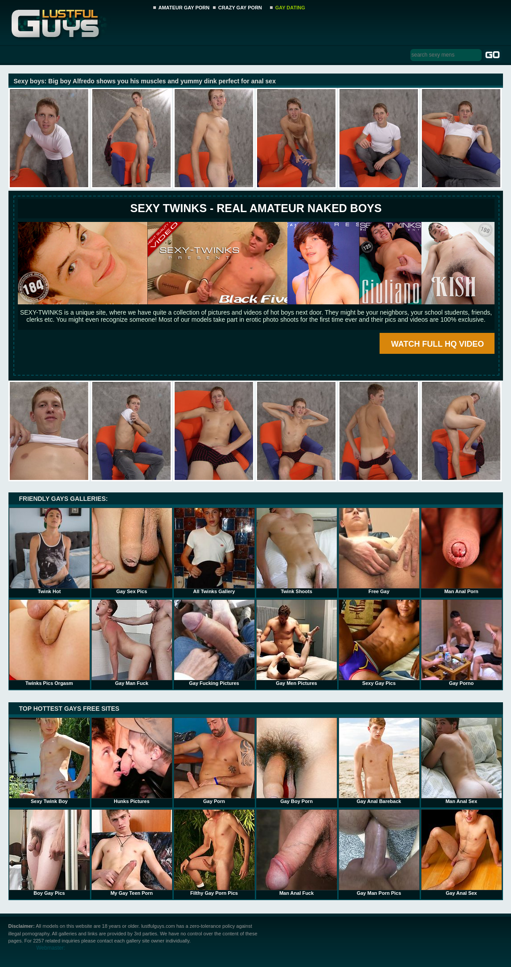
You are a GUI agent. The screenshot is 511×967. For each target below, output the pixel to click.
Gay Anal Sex (461, 852)
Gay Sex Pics (131, 551)
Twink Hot (49, 551)
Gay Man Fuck (131, 642)
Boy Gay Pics (49, 852)
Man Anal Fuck (296, 852)
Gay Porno (461, 642)
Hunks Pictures (131, 760)
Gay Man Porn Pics (379, 852)
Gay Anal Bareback (379, 760)
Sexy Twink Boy (49, 760)
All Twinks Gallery (214, 551)
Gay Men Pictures (296, 642)
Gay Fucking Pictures (214, 642)
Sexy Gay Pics (379, 642)
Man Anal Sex (461, 760)
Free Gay (379, 551)
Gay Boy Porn (296, 760)
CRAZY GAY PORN (240, 7)
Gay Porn (214, 760)
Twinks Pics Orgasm (49, 642)
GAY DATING (290, 7)
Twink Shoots (296, 551)
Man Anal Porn (461, 551)
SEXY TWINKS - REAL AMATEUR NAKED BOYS (255, 208)
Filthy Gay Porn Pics (214, 852)
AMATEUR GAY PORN (184, 7)
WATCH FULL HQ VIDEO (437, 344)
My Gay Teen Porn (131, 852)
